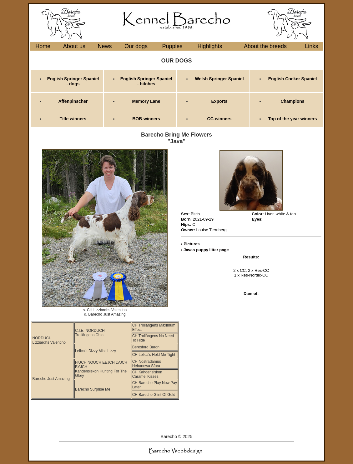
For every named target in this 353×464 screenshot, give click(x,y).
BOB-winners (146, 118)
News (105, 46)
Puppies (172, 46)
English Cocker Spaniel (292, 78)
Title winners (73, 118)
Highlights (210, 46)
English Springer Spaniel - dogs (73, 81)
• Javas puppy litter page (205, 249)
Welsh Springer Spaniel (219, 78)
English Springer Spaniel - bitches (146, 81)
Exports (219, 101)
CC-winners (219, 118)
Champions (292, 101)
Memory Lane (146, 101)
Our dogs (136, 46)
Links (311, 46)
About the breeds (265, 46)
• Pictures (190, 244)
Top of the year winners (292, 118)
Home (42, 46)
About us (74, 46)
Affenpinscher (73, 101)
